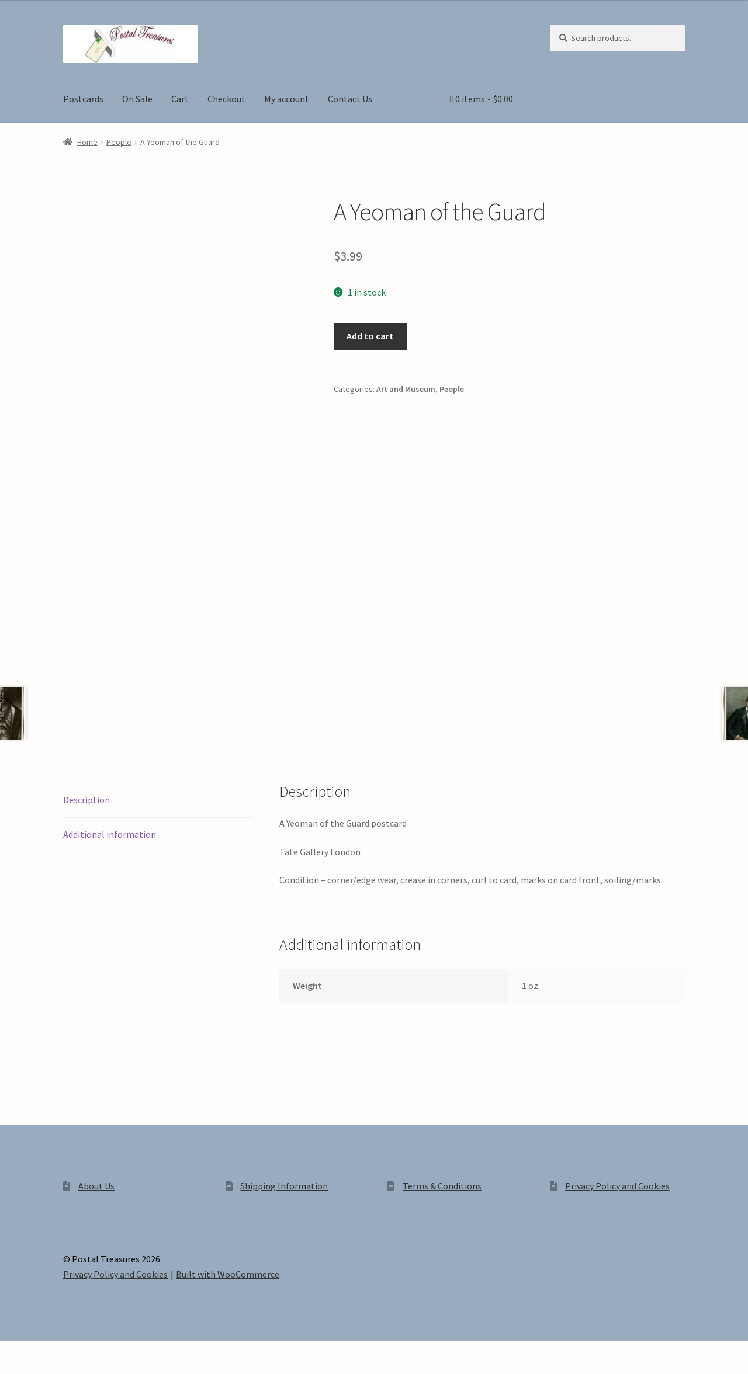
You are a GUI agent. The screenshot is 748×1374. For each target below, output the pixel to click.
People (118, 142)
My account (286, 99)
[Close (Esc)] (98, 1352)
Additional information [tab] (109, 834)
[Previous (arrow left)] (13, 1368)
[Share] (70, 1352)
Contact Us (350, 99)
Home (87, 142)
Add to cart (370, 336)
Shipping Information (284, 1186)
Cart (180, 99)
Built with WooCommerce (227, 1274)
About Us (96, 1186)
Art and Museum (405, 389)
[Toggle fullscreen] (41, 1352)
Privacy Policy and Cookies (617, 1186)
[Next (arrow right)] (41, 1368)
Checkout (226, 99)
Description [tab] (86, 800)
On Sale (137, 99)
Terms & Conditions (442, 1186)
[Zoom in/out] (13, 1352)
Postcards (83, 99)
